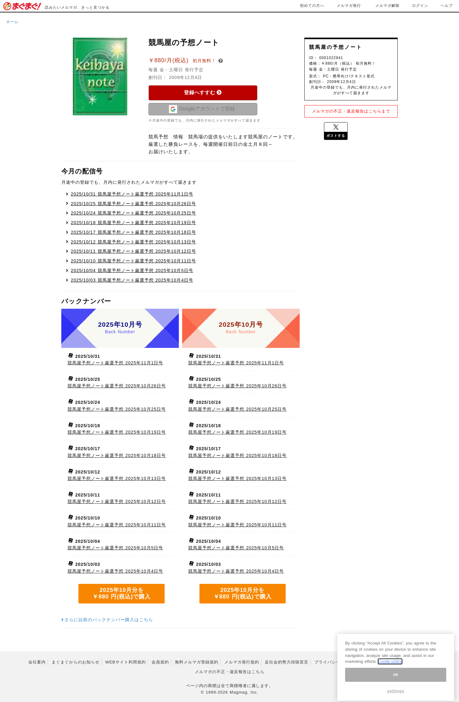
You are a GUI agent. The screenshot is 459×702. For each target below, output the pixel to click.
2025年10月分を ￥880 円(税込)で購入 (121, 593)
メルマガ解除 (387, 5)
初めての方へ (312, 5)
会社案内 (37, 662)
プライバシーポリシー (336, 662)
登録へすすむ (203, 92)
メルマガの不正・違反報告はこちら (230, 671)
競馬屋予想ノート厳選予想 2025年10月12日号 (133, 251)
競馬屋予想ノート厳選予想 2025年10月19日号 (133, 222)
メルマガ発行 (349, 5)
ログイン (420, 5)
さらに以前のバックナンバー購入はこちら (107, 619)
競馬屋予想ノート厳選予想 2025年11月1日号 (132, 194)
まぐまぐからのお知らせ (76, 662)
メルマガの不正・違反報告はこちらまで (351, 111)
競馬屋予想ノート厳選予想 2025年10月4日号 (132, 280)
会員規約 (160, 662)
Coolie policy (390, 669)
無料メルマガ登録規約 (196, 662)
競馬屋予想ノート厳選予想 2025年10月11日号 (133, 260)
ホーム (12, 22)
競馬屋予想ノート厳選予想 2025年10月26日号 (133, 203)
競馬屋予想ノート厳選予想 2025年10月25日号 (133, 212)
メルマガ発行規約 (241, 662)
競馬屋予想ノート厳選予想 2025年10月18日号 (133, 232)
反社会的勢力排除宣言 (286, 662)
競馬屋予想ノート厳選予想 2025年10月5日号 (132, 270)
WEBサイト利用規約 (125, 662)
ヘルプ (447, 5)
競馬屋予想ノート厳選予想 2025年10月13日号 (133, 241)
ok (395, 683)
